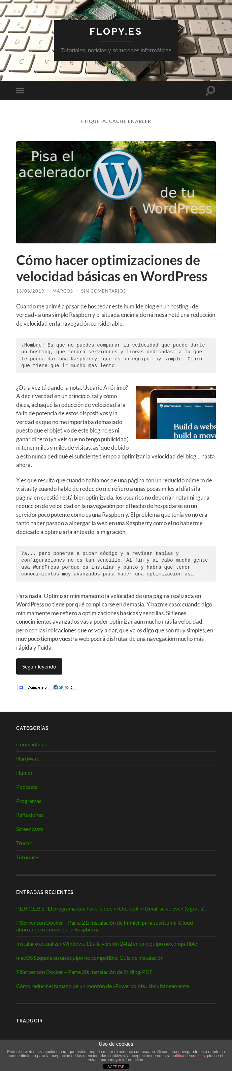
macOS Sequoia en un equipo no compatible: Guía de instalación (90, 957)
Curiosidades (31, 744)
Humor (24, 772)
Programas (28, 801)
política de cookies (188, 1055)
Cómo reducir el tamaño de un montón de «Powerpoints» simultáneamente (102, 986)
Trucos (24, 843)
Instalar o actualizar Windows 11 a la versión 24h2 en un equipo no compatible (106, 943)
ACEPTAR (116, 1067)
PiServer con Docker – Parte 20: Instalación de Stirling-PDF (84, 972)
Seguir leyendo (39, 666)
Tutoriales (27, 857)
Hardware (27, 758)
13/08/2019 (30, 291)
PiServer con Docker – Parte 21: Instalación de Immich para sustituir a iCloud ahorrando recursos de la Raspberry (104, 926)
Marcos (63, 291)
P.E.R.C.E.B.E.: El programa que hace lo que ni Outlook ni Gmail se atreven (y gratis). (111, 908)
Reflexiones (29, 814)
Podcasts (26, 786)
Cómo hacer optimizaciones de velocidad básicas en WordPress (111, 268)
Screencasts (29, 829)
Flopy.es (116, 31)
